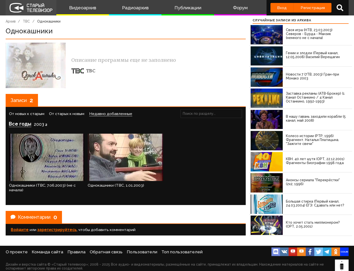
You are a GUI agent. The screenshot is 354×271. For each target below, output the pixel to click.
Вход (282, 7)
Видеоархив (82, 7)
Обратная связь (106, 251)
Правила (76, 251)
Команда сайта (47, 251)
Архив (11, 21)
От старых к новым (66, 113)
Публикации (187, 7)
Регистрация (313, 7)
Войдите (20, 229)
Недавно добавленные (110, 113)
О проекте (17, 251)
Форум (240, 7)
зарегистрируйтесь (57, 229)
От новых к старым (26, 113)
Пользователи (142, 251)
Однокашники (49, 21)
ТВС (26, 21)
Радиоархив (135, 7)
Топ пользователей (182, 251)
